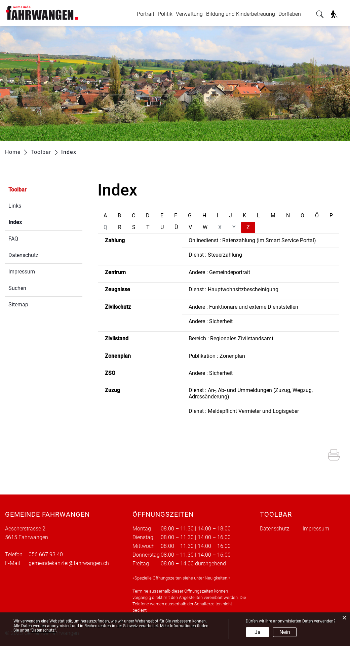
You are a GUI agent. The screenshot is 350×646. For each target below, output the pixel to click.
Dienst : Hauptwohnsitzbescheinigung (233, 289)
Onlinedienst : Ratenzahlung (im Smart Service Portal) (252, 240)
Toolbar (17, 189)
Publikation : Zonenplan (217, 356)
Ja (258, 632)
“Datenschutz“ (43, 630)
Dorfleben (289, 14)
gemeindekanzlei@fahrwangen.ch (69, 563)
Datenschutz (23, 255)
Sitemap (18, 304)
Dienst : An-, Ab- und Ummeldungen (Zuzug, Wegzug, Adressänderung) (251, 393)
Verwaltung (189, 14)
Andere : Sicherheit (211, 321)
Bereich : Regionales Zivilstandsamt (231, 338)
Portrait (145, 14)
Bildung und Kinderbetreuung (240, 14)
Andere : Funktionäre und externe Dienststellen (243, 307)
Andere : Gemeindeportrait (219, 272)
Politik (165, 14)
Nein (284, 632)
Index (31, 221)
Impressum (21, 271)
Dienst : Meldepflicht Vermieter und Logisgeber (244, 411)
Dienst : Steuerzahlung (215, 255)
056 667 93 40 (46, 554)
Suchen (17, 288)
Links (14, 206)
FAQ (13, 238)
